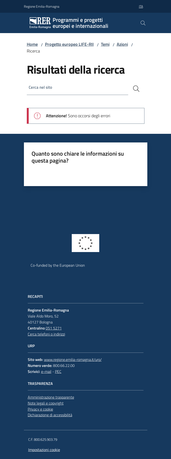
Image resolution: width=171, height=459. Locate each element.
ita (141, 6)
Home (32, 44)
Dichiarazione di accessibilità (50, 415)
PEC (58, 371)
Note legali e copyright (46, 403)
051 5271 (54, 328)
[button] (143, 23)
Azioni (122, 44)
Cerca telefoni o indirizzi (46, 334)
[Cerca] (136, 88)
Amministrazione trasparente (51, 397)
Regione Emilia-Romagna (41, 6)
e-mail (46, 371)
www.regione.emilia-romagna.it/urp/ (73, 359)
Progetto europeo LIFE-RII (69, 44)
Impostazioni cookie (44, 450)
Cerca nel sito (41, 87)
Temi (105, 44)
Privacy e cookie (40, 409)
